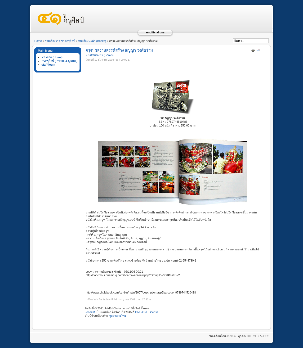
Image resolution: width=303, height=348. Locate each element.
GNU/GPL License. (147, 312)
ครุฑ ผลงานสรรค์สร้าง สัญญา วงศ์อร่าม (119, 50)
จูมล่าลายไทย (117, 315)
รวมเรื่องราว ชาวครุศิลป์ (60, 41)
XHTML (252, 336)
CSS (266, 336)
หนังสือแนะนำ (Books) (92, 41)
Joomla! (90, 312)
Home (38, 41)
